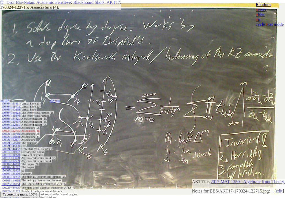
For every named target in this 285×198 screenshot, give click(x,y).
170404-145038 (10, 106)
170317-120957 (10, 151)
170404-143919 (10, 109)
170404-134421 (10, 118)
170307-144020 (10, 164)
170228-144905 (10, 185)
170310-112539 (10, 161)
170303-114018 (10, 179)
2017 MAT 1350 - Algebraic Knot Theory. (248, 181)
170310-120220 (10, 154)
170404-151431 (10, 103)
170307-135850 (10, 173)
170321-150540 (10, 142)
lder (260, 14)
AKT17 (113, 2)
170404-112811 (10, 124)
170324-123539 (10, 127)
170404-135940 (10, 115)
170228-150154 (10, 182)
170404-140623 (10, 112)
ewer (261, 9)
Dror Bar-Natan (20, 2)
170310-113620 (10, 158)
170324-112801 (10, 139)
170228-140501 (10, 191)
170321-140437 (10, 148)
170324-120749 (10, 133)
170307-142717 (10, 167)
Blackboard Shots (88, 2)
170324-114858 (10, 136)
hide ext (55, 100)
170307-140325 (10, 170)
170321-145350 (10, 145)
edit (279, 191)
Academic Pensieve (53, 2)
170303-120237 (10, 176)
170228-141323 (10, 188)
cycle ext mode (270, 24)
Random (263, 4)
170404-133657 (10, 121)
